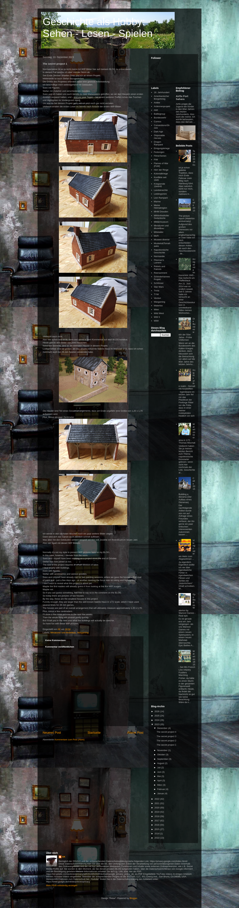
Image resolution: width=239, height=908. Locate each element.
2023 (157, 724)
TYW (156, 294)
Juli (159, 767)
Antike (157, 102)
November (162, 750)
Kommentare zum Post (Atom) (70, 739)
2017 (157, 820)
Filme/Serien (160, 156)
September (163, 759)
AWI (156, 110)
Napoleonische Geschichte (161, 251)
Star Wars (159, 287)
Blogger (133, 898)
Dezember (162, 728)
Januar (161, 793)
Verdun (157, 298)
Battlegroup (159, 114)
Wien (156, 309)
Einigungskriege (162, 148)
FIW (156, 159)
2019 (157, 812)
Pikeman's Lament (159, 261)
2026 (157, 711)
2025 (157, 715)
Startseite (94, 732)
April (159, 780)
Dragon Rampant (158, 143)
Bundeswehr (160, 117)
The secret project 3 (166, 736)
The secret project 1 (166, 745)
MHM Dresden (161, 211)
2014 (157, 833)
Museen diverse (162, 239)
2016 (157, 825)
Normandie (159, 256)
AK (63, 856)
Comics (157, 121)
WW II (157, 317)
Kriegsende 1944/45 (159, 185)
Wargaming (82, 632)
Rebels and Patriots (159, 267)
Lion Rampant (161, 198)
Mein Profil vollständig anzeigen (61, 885)
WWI (156, 320)
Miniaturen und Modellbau (63, 632)
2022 (157, 799)
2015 (157, 829)
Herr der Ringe (161, 170)
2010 (157, 838)
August (161, 763)
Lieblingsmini (160, 194)
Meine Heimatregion (160, 206)
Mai (159, 776)
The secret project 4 (166, 732)
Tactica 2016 (194, 156)
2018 (157, 816)
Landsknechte (161, 190)
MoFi (156, 236)
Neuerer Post (52, 732)
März (160, 785)
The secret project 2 (166, 740)
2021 (157, 803)
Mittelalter (158, 232)
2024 (157, 720)
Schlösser (159, 283)
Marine (157, 201)
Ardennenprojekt (162, 106)
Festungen (159, 152)
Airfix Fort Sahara (182, 97)
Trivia (156, 290)
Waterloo (158, 305)
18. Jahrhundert (161, 92)
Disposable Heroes (159, 136)
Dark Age (158, 131)
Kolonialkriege (161, 173)
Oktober (161, 754)
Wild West (159, 313)
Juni (159, 772)
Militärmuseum (161, 222)
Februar (161, 789)
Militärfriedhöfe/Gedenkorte (161, 217)
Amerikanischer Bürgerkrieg (161, 97)
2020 (157, 807)
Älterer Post (135, 732)
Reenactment (160, 273)
